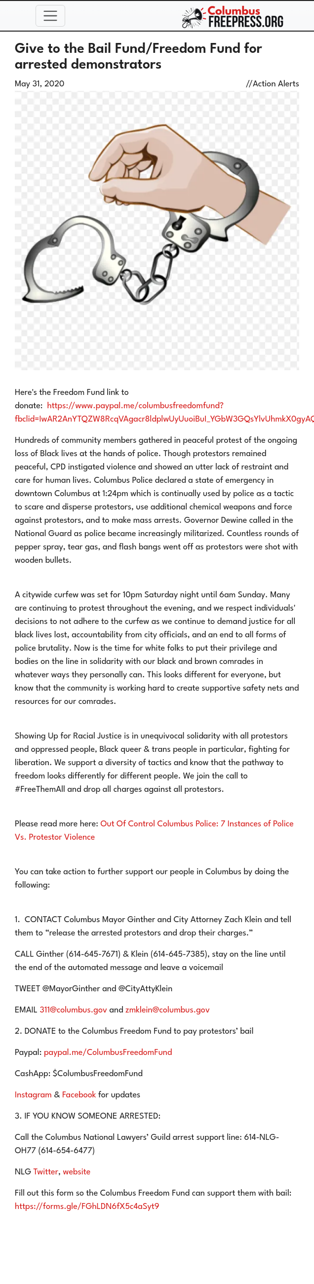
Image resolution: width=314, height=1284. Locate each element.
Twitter (46, 1172)
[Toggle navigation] (50, 16)
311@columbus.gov (73, 1010)
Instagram (33, 1095)
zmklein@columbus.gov (167, 1010)
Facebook (79, 1095)
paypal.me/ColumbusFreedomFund (108, 1053)
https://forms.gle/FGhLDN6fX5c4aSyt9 (87, 1207)
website (76, 1172)
